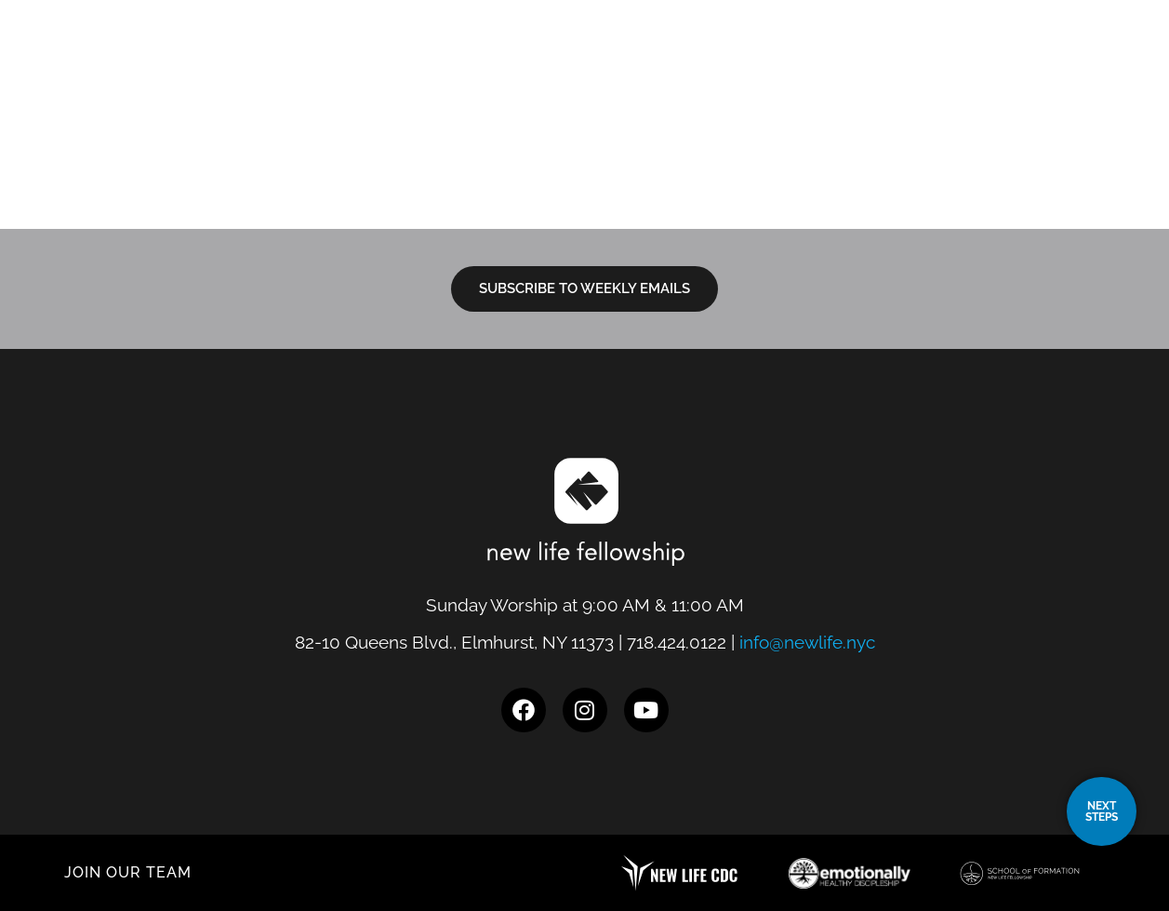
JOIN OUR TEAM (128, 872)
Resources (871, 58)
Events (976, 57)
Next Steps (744, 58)
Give (1045, 57)
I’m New (631, 58)
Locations (518, 58)
